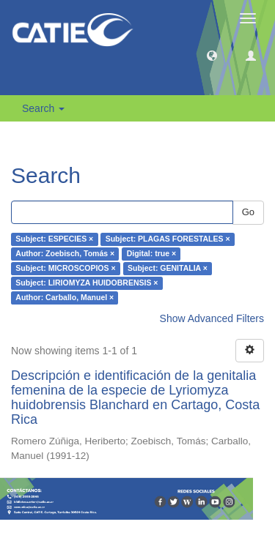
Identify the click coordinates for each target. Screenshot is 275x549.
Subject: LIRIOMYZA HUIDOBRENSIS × (86, 283)
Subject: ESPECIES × (54, 239)
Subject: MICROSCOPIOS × (65, 268)
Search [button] (43, 108)
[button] (212, 54)
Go (248, 211)
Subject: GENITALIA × (168, 268)
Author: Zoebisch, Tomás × (64, 254)
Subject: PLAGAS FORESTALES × (168, 239)
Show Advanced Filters (212, 318)
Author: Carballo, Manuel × (64, 298)
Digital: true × (151, 254)
